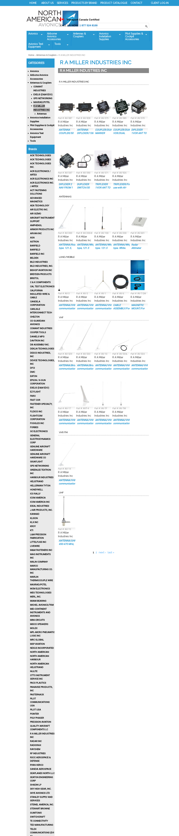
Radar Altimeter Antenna (136, 248)
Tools (60, 44)
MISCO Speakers (39, 624)
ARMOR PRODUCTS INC (42, 229)
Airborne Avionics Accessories (57, 36)
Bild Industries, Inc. (41, 266)
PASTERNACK (37, 694)
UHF (61, 492)
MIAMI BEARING (38, 601)
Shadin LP (35, 784)
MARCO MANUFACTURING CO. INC (41, 569)
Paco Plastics (38, 683)
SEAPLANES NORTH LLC (42, 773)
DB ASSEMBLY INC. (39, 344)
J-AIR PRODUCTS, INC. (41, 510)
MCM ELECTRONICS (40, 588)
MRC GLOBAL (37, 639)
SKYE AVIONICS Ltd (40, 793)
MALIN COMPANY (39, 561)
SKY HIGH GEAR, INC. (40, 788)
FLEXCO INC (36, 411)
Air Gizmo (35, 213)
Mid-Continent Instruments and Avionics (40, 612)
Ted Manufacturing (41, 825)
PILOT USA (35, 709)
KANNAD (34, 514)
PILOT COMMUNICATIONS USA (40, 702)
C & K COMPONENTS (40, 282)
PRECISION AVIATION (40, 722)
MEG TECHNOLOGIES (40, 592)
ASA (32, 237)
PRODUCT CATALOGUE (113, 3)
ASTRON (34, 241)
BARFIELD (35, 245)
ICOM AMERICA (38, 497)
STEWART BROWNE (40, 808)
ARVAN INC (36, 233)
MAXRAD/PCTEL (41, 102)
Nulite (33, 671)
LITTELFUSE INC (38, 542)
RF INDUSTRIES (38, 753)
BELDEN (34, 258)
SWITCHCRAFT (37, 817)
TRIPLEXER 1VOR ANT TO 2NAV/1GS (102, 187)
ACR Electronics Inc (41, 178)
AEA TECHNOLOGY (39, 205)
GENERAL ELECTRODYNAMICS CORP (40, 439)
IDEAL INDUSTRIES (39, 506)
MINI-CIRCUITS (37, 620)
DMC (32, 372)
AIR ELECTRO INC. (39, 209)
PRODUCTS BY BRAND (84, 3)
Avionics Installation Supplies (109, 36)
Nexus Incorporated (42, 648)
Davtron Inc (37, 340)
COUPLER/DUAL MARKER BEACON (104, 133)
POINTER (34, 714)
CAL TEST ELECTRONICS (42, 286)
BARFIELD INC (37, 254)
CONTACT (136, 3)
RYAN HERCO (36, 765)
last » (111, 552)
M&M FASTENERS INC (41, 550)
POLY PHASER (37, 718)
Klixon (34, 518)
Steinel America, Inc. (42, 804)
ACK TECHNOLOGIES (40, 155)
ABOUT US (47, 3)
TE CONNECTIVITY (39, 821)
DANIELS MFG (37, 336)
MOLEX (33, 628)
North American (39, 652)
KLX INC (34, 522)
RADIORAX (35, 745)
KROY (33, 526)
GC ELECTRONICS (39, 431)
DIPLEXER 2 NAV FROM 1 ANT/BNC (66, 187)
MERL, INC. (35, 596)
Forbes (34, 427)
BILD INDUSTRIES (39, 262)
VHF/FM (63, 432)
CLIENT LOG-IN (160, 3)
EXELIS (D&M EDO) (42, 94)
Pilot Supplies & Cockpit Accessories (135, 36)
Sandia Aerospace (40, 769)
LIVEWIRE (35, 546)
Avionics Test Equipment (38, 45)
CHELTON (35, 316)
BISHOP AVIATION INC (41, 270)
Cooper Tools (38, 332)
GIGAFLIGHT (36, 461)
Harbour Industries (41, 477)
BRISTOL (34, 278)
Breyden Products (41, 274)
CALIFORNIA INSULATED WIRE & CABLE (40, 294)
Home (31, 55)
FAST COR (35, 400)
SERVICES (62, 3)
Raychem (35, 749)
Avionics (34, 34)
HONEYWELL (36, 489)
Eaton (33, 376)
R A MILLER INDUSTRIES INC (41, 108)
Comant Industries (41, 328)
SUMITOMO (36, 812)
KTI (31, 530)
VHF (61, 317)
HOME (33, 3)
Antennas (41, 113)
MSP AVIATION (37, 644)
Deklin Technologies (42, 348)
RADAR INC (36, 741)
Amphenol (36, 225)
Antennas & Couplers (83, 35)
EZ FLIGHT (35, 391)
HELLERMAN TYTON (40, 485)
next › (102, 552)
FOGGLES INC (37, 423)
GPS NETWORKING (42, 98)
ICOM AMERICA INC (40, 502)
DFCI (32, 368)
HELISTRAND (36, 481)
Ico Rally (35, 493)
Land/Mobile (67, 257)
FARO (33, 396)
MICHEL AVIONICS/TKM (42, 605)
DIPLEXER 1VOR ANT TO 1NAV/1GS (138, 133)
